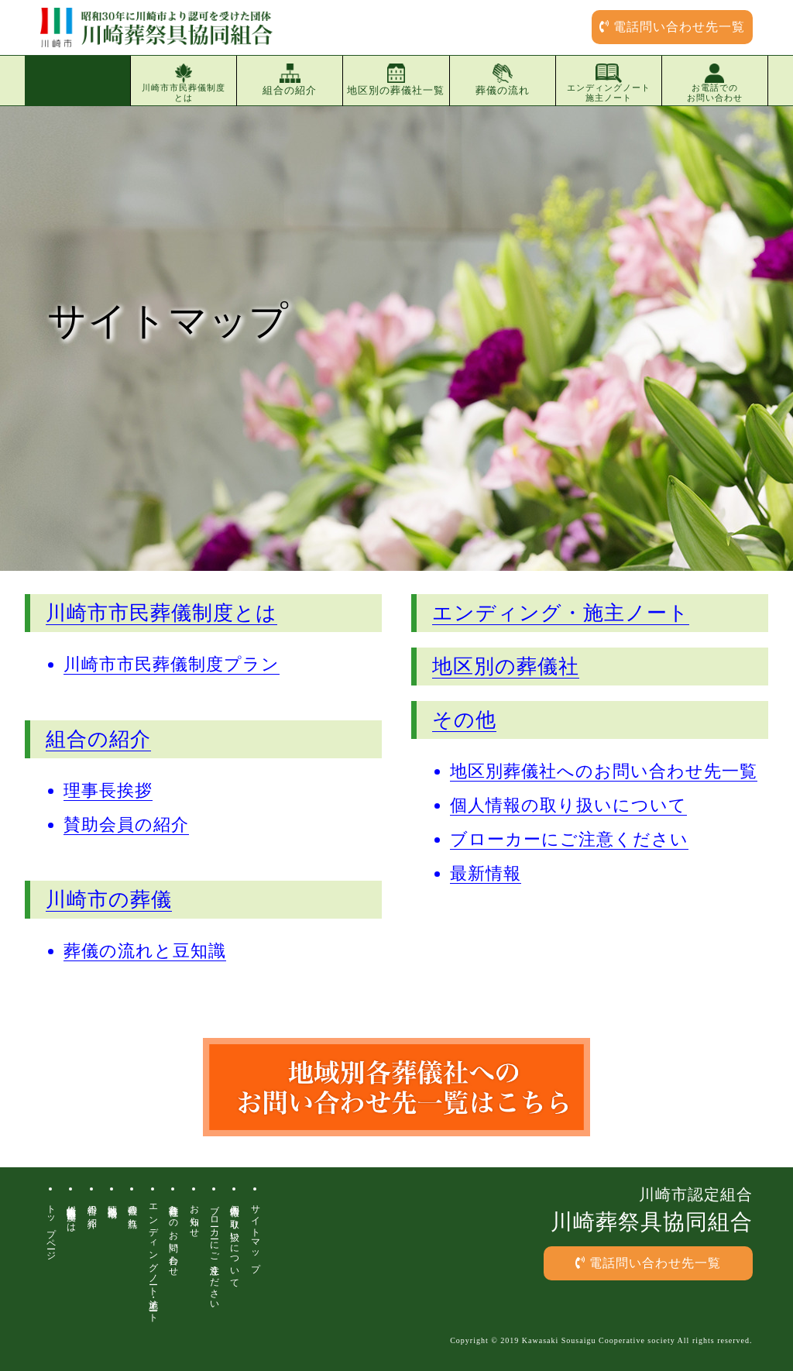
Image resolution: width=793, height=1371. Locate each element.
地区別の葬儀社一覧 (396, 80)
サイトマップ (255, 1233)
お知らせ (194, 1216)
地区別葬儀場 (112, 1200)
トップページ (51, 1227)
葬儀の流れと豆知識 (145, 950)
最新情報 (485, 873)
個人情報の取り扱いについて (568, 805)
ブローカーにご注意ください (569, 839)
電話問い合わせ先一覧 (672, 26)
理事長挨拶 (108, 790)
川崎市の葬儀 (109, 899)
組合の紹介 (290, 80)
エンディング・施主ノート (560, 613)
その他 (464, 720)
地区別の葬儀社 (505, 666)
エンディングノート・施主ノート (153, 1258)
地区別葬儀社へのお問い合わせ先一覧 (603, 771)
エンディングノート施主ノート (609, 83)
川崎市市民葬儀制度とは (183, 83)
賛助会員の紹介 (126, 824)
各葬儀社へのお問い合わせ (173, 1235)
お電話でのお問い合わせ (715, 83)
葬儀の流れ (502, 80)
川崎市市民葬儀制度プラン (172, 664)
